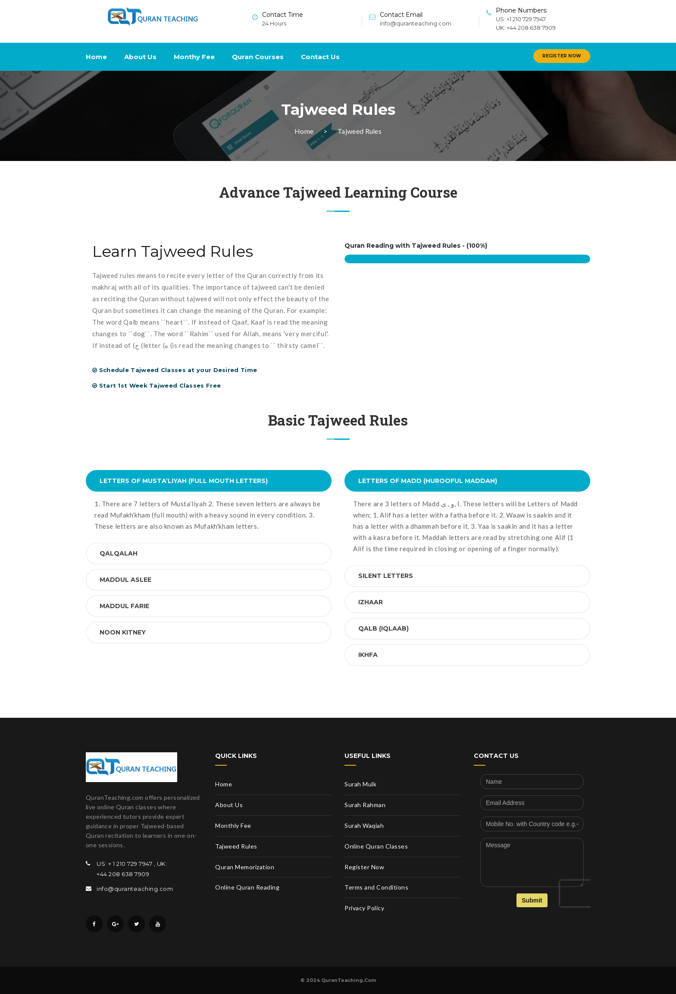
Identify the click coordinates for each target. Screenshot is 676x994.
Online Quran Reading (247, 887)
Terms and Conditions (376, 887)
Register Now (561, 56)
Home (96, 57)
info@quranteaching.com (415, 23)
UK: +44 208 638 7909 (526, 27)
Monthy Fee (194, 57)
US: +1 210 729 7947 (521, 19)
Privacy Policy (364, 908)
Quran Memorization (244, 867)
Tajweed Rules (236, 846)
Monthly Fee (233, 825)
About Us (140, 57)
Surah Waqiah (364, 825)
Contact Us (320, 57)
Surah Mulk (360, 784)
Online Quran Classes (376, 846)
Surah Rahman (364, 804)
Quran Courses (258, 57)
